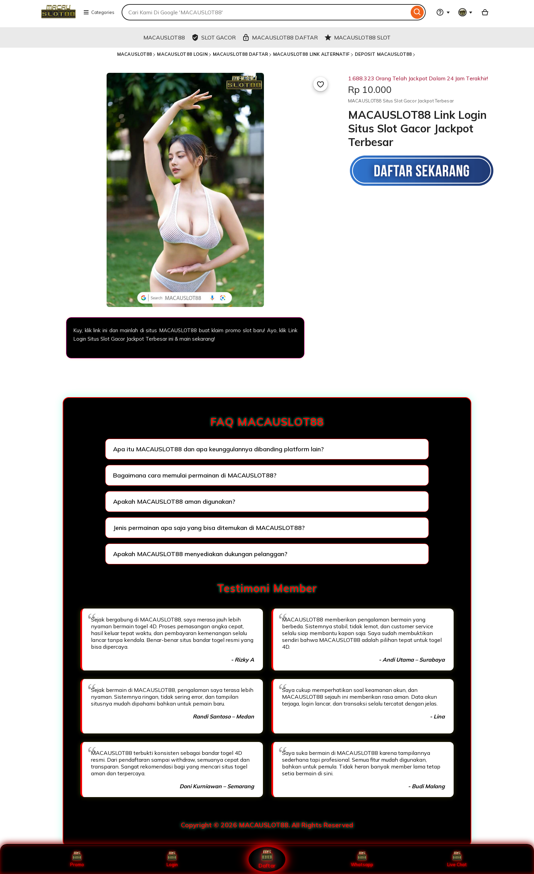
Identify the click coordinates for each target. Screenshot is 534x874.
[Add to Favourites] (320, 84)
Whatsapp (362, 859)
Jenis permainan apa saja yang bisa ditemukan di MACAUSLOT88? (209, 528)
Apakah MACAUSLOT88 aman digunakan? (174, 501)
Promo (77, 859)
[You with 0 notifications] (465, 12)
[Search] (417, 12)
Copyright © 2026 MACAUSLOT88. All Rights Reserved (267, 825)
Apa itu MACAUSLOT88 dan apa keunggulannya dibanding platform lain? (218, 449)
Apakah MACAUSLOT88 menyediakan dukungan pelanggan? (200, 554)
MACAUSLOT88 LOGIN (182, 54)
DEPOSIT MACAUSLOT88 (383, 54)
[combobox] (265, 12)
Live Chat (457, 859)
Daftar (267, 859)
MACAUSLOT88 (134, 54)
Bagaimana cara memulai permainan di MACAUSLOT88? (195, 475)
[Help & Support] (443, 12)
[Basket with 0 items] (485, 12)
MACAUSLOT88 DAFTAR (240, 54)
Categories (98, 12)
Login (172, 859)
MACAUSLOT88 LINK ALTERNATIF (311, 54)
